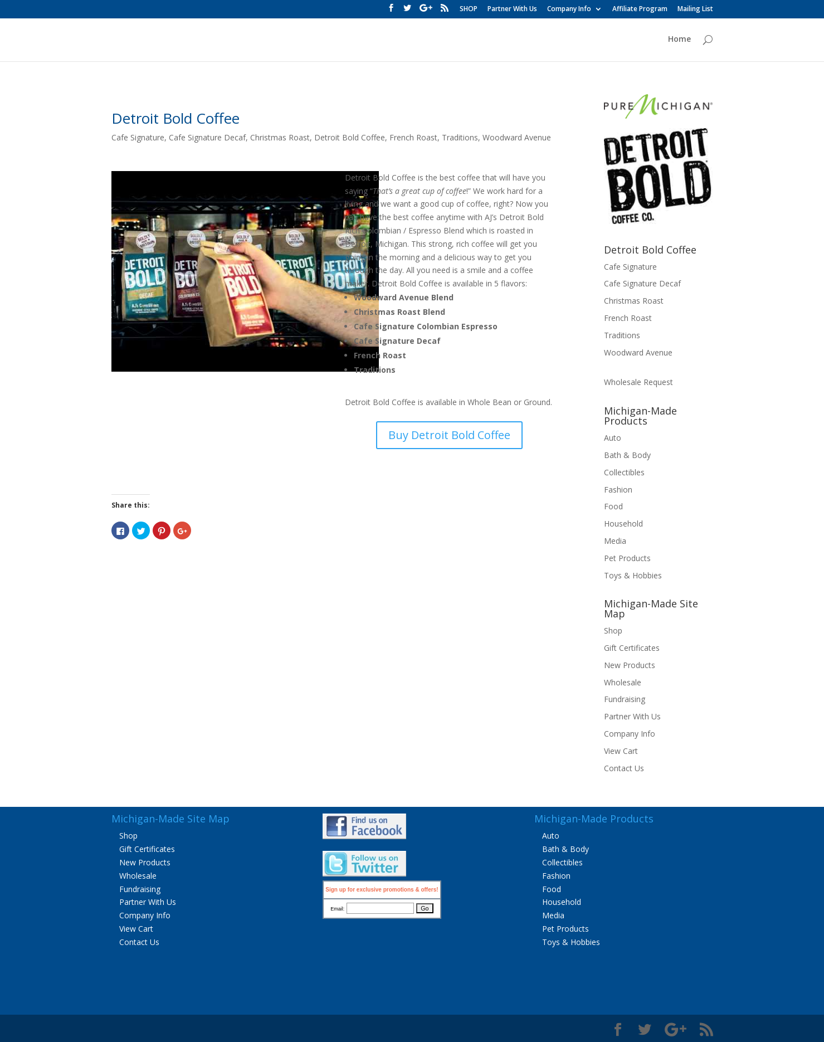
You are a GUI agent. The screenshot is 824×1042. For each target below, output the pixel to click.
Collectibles (624, 472)
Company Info (569, 9)
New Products (629, 665)
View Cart (621, 751)
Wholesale (622, 682)
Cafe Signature (137, 137)
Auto (612, 437)
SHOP (468, 9)
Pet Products (627, 558)
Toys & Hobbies (633, 575)
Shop (613, 630)
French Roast (413, 137)
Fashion (618, 489)
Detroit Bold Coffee (175, 118)
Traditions (460, 137)
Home (679, 39)
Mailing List (695, 9)
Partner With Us (512, 9)
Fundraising (624, 699)
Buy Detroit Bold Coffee (449, 434)
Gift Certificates (632, 647)
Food (613, 506)
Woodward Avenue (516, 137)
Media (615, 540)
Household (623, 523)
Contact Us (624, 768)
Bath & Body (627, 455)
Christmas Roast (280, 137)
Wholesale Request (638, 382)
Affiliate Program (639, 9)
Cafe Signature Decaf (207, 137)
